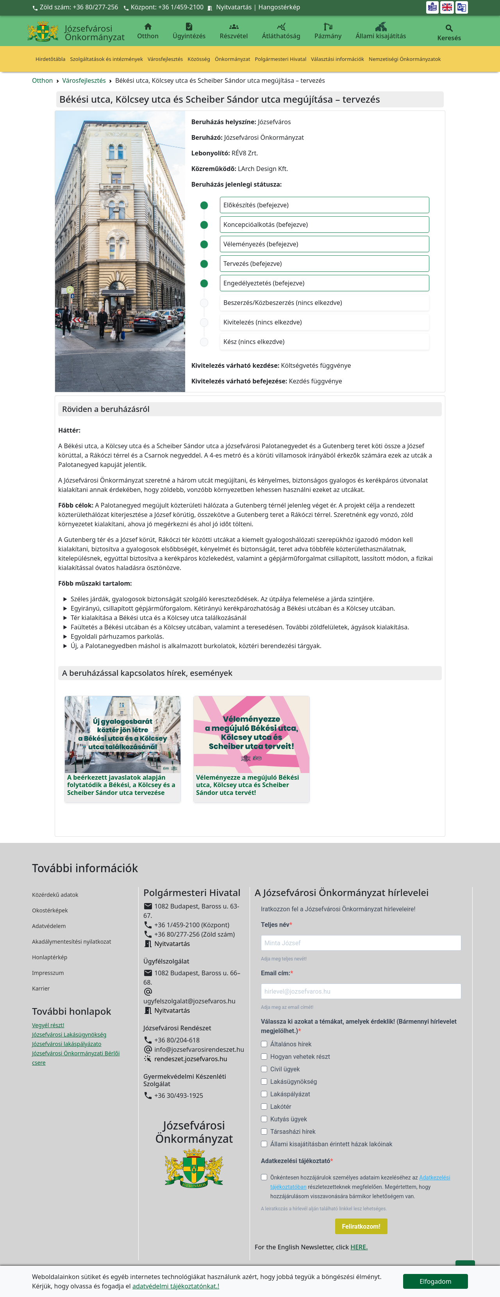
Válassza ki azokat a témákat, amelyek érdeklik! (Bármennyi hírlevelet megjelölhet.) (359, 1026)
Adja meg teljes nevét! (284, 959)
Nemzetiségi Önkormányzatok (405, 58)
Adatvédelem (49, 926)
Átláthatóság (281, 31)
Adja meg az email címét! (287, 1007)
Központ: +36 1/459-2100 (167, 7)
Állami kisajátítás (381, 31)
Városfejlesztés (165, 58)
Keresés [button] (449, 33)
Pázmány (327, 31)
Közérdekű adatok (55, 894)
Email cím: (275, 973)
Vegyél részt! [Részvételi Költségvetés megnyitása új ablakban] (48, 1025)
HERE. (359, 1247)
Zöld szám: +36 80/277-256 (76, 7)
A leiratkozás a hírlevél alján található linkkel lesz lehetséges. (324, 1208)
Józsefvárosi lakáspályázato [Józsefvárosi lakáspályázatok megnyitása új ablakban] (67, 1044)
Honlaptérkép (49, 957)
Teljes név (275, 924)
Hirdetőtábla (51, 58)
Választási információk (337, 58)
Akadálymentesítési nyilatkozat (71, 941)
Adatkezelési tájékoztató (295, 1161)
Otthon (148, 31)
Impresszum (48, 972)
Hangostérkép (279, 7)
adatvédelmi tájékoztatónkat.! (175, 1286)
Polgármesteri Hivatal (280, 58)
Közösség (199, 58)
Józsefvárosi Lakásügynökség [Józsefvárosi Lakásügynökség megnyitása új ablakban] (69, 1034)
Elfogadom (436, 1281)
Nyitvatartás (234, 7)
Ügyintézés (189, 31)
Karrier (41, 988)
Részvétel (234, 31)
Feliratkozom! (361, 1226)
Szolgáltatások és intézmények (106, 58)
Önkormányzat (232, 58)
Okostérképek (50, 910)
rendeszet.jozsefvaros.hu (190, 1059)
